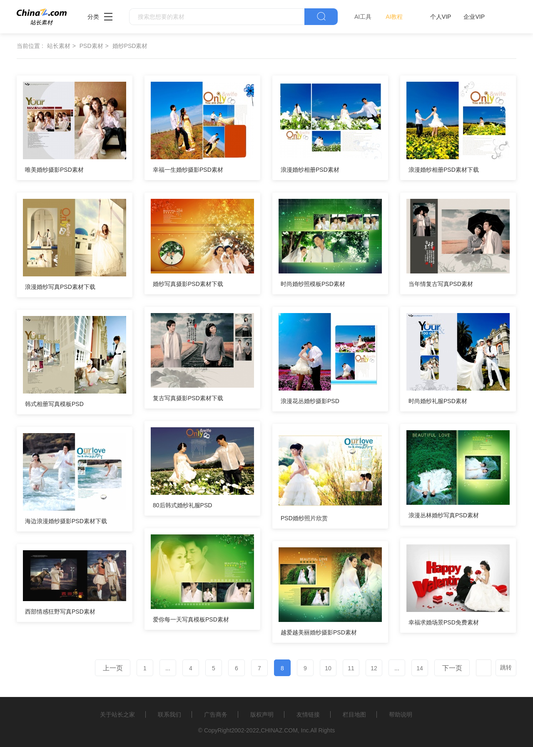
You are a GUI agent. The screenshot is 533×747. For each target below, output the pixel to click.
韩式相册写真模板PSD (54, 404)
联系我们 (169, 714)
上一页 (113, 668)
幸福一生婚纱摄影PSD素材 (188, 169)
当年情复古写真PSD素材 (440, 284)
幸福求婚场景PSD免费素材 (443, 622)
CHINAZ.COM (279, 730)
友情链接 (308, 714)
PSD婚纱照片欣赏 (304, 518)
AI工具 (362, 16)
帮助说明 (400, 714)
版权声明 (262, 714)
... (167, 668)
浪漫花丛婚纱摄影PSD (310, 401)
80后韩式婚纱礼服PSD (182, 505)
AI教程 (394, 16)
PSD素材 (91, 46)
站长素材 (58, 46)
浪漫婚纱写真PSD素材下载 (60, 286)
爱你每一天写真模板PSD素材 (191, 619)
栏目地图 (354, 714)
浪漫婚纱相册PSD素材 (310, 169)
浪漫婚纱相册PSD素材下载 (443, 169)
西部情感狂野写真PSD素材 (60, 611)
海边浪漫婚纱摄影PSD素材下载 (66, 521)
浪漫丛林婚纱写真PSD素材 (443, 515)
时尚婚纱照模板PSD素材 (313, 284)
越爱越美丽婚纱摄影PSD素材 (319, 632)
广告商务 (215, 714)
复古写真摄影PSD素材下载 (188, 398)
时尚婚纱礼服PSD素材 (437, 401)
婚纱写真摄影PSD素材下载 (188, 284)
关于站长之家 (117, 714)
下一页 (452, 668)
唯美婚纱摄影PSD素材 (54, 169)
